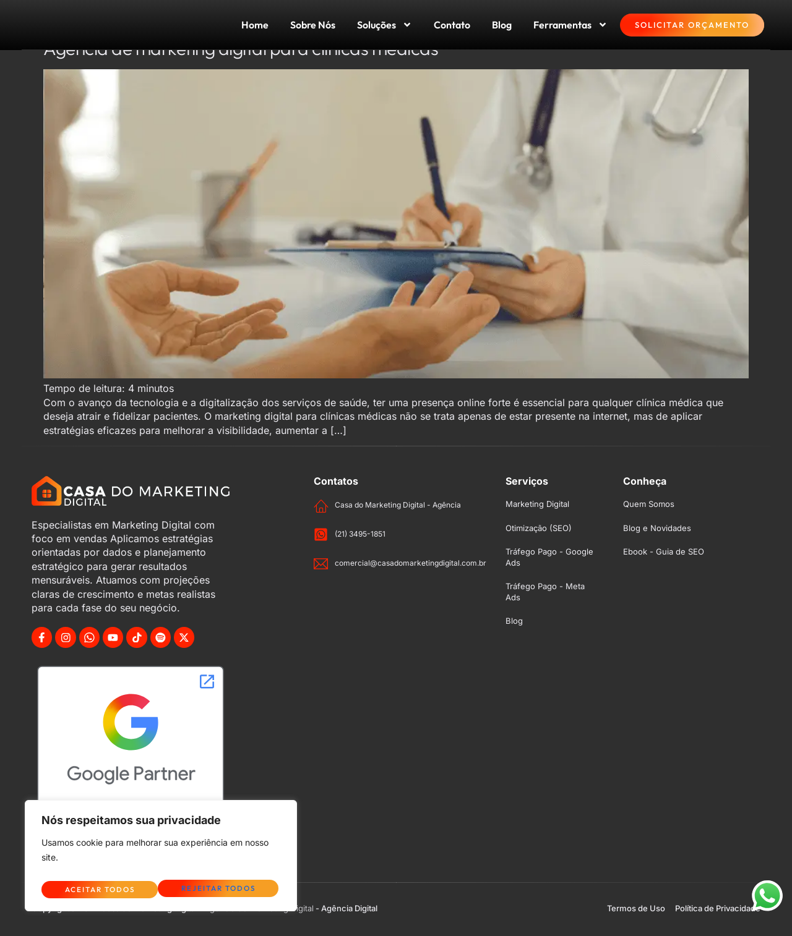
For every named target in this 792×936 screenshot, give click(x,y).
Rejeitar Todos (101, 889)
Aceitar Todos (223, 889)
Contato (452, 25)
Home (255, 25)
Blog (502, 25)
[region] (161, 858)
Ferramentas (570, 25)
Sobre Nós (312, 25)
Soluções (384, 25)
